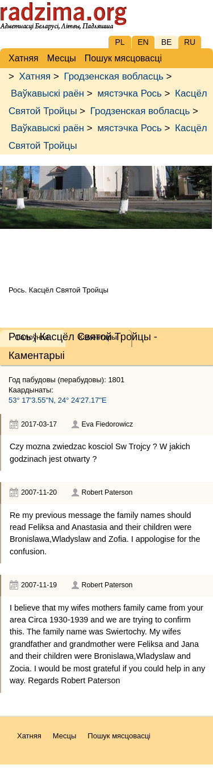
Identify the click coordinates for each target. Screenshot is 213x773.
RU (189, 42)
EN (142, 42)
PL (119, 42)
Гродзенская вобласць (113, 76)
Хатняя (35, 76)
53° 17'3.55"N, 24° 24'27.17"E (58, 400)
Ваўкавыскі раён (47, 93)
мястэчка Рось (129, 93)
